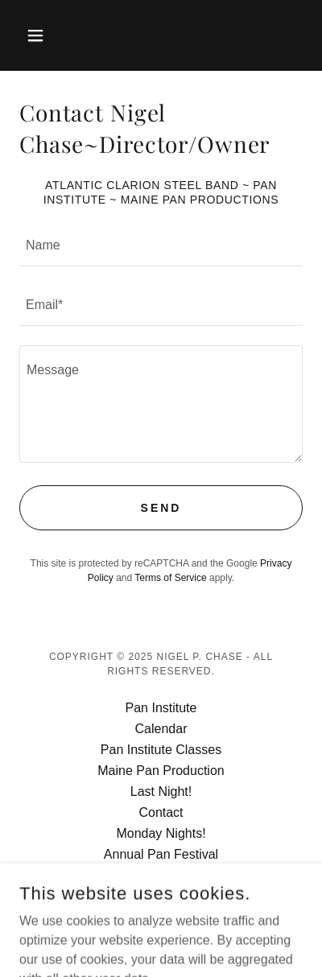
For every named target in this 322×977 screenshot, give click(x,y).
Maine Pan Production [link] (160, 770)
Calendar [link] (161, 729)
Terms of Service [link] (170, 577)
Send (161, 507)
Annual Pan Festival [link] (161, 854)
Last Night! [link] (161, 791)
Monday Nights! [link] (160, 833)
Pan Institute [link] (161, 708)
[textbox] (161, 246)
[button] (40, 35)
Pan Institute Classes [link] (161, 749)
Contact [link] (160, 812)
